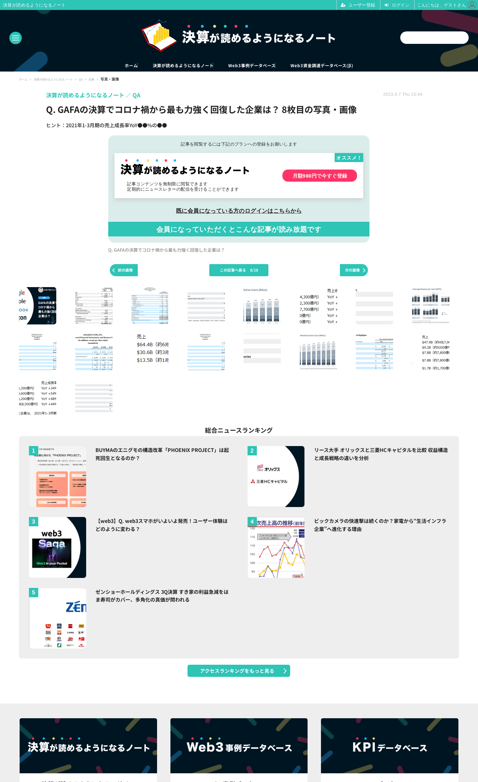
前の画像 (125, 271)
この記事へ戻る (239, 271)
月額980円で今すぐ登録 (320, 176)
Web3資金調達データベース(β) (359, 66)
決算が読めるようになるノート (165, 66)
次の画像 (352, 271)
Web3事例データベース (262, 66)
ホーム (89, 66)
